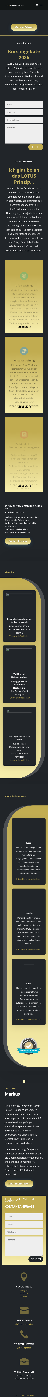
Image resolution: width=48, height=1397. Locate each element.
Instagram (24, 1291)
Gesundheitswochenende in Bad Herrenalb (17, 620)
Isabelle (31, 913)
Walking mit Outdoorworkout (17, 675)
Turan (30, 842)
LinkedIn (24, 1297)
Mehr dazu (23, 327)
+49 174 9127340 (24, 1348)
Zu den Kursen (18, 541)
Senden (36, 147)
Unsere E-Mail (24, 1320)
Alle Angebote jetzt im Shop (17, 738)
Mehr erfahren (24, 27)
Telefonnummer (24, 1344)
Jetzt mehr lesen (19, 1183)
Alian (30, 983)
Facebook (24, 1294)
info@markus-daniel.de (24, 1324)
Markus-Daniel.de (27, 1395)
